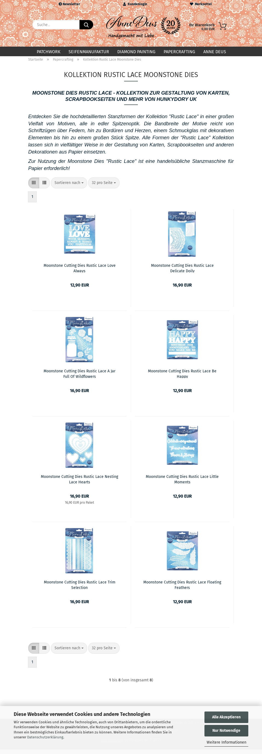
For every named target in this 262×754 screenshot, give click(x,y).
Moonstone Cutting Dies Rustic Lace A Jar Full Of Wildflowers (79, 377)
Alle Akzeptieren (226, 717)
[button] (33, 187)
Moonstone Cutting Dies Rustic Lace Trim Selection (79, 589)
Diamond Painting (136, 51)
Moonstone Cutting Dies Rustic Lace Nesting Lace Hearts (79, 483)
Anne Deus (214, 51)
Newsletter (69, 4)
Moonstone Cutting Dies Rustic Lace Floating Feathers (182, 589)
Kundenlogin (135, 4)
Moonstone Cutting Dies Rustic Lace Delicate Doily (182, 272)
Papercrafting (179, 51)
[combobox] (69, 187)
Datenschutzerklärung (45, 737)
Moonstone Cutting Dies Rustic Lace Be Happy (182, 377)
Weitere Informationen (226, 742)
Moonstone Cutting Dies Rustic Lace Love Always (80, 272)
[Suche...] (86, 24)
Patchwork (48, 51)
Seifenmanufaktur (89, 51)
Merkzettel (201, 4)
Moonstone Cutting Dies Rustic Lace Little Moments (182, 483)
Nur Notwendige (226, 730)
